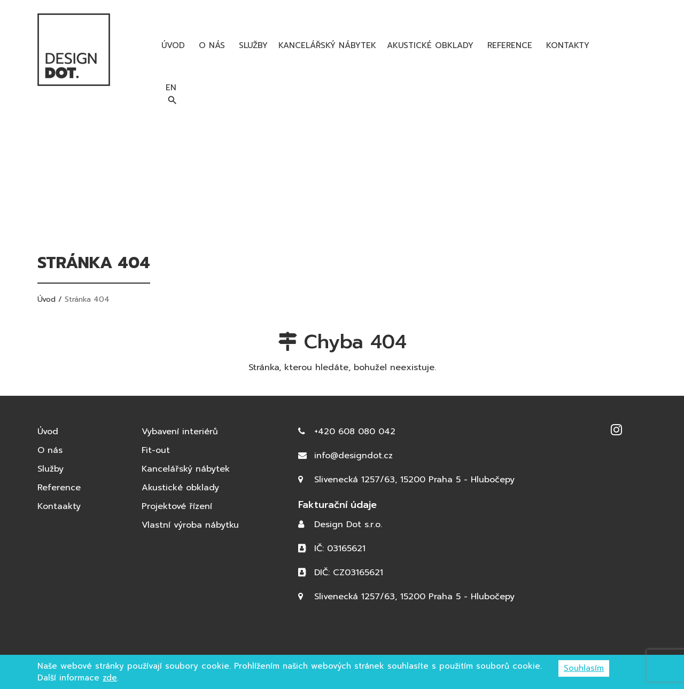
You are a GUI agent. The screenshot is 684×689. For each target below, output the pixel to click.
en (624, 44)
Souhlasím (584, 668)
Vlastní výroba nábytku (190, 525)
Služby (252, 45)
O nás (210, 45)
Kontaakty (59, 506)
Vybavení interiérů (180, 431)
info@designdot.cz (353, 455)
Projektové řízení (177, 506)
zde (110, 678)
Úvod (171, 45)
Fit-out (156, 450)
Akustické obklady (430, 45)
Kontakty (566, 45)
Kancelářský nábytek (327, 45)
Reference (508, 45)
